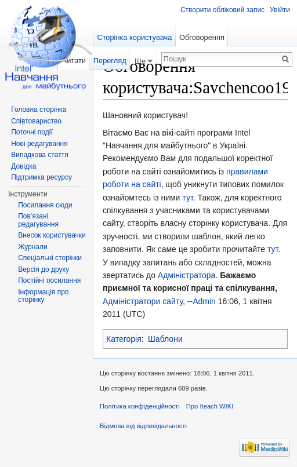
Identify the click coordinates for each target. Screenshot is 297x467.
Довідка (23, 166)
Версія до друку (43, 269)
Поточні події (32, 132)
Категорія (124, 339)
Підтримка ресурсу (41, 177)
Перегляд (109, 60)
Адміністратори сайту (143, 301)
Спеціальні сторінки (50, 258)
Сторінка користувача (134, 37)
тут (187, 197)
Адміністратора (186, 275)
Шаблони (165, 339)
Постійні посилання (49, 280)
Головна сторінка (38, 109)
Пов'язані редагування (38, 220)
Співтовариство (36, 121)
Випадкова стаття (39, 155)
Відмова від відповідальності (143, 425)
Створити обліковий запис (222, 10)
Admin (204, 301)
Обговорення (201, 37)
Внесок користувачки (52, 235)
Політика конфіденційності (140, 406)
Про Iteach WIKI (209, 406)
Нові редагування (39, 144)
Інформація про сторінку (43, 296)
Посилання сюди (45, 205)
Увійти (280, 10)
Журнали (33, 247)
